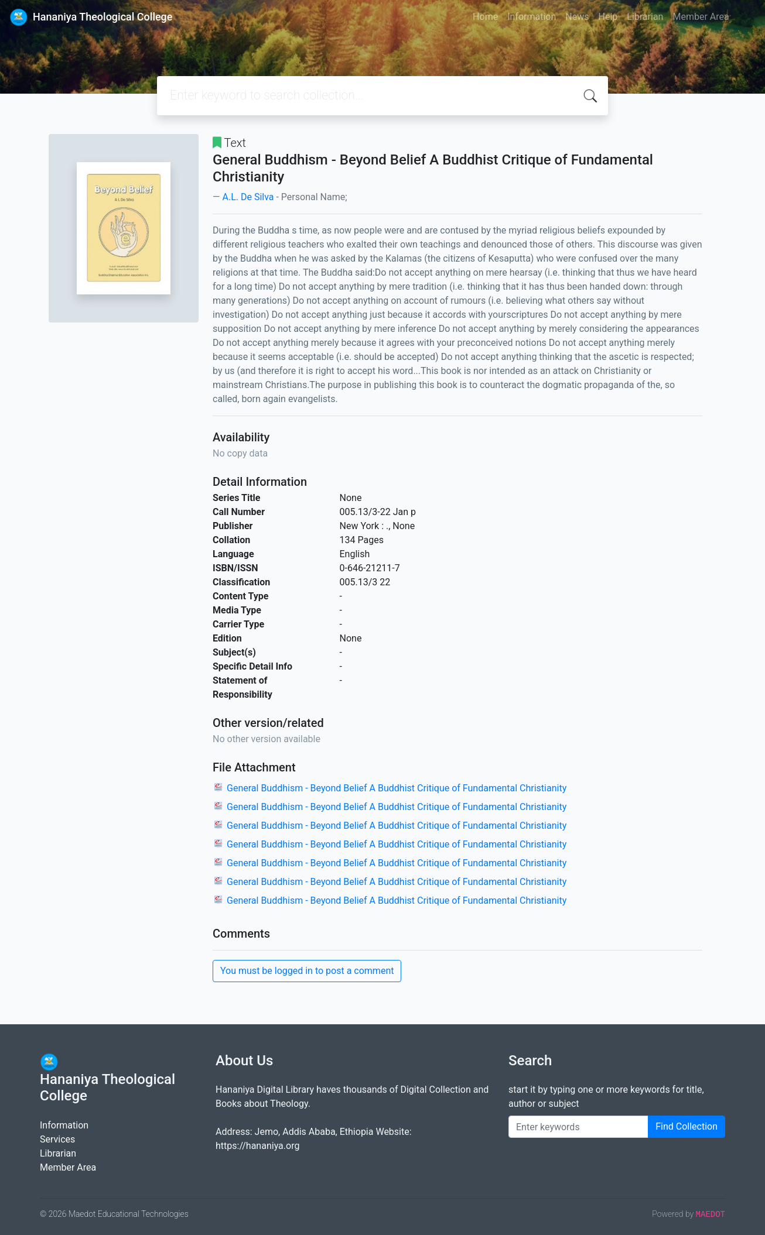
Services (57, 1139)
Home (485, 16)
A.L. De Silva (248, 197)
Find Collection (686, 1126)
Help (607, 16)
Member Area (700, 16)
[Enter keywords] (578, 1127)
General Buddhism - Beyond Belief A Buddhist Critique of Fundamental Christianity (396, 788)
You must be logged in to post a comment (307, 970)
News (577, 16)
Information (531, 16)
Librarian (645, 16)
